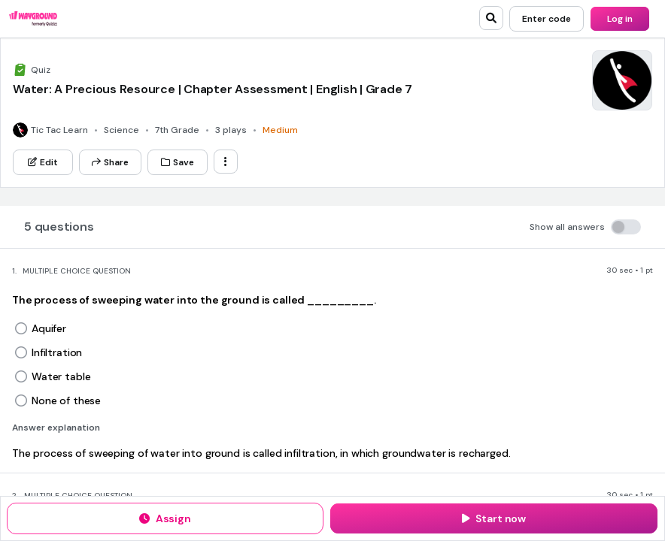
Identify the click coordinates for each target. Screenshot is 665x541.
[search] (491, 18)
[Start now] (493, 518)
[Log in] (620, 19)
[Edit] (43, 162)
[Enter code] (546, 19)
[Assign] (165, 518)
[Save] (177, 162)
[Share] (110, 162)
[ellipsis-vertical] (226, 162)
